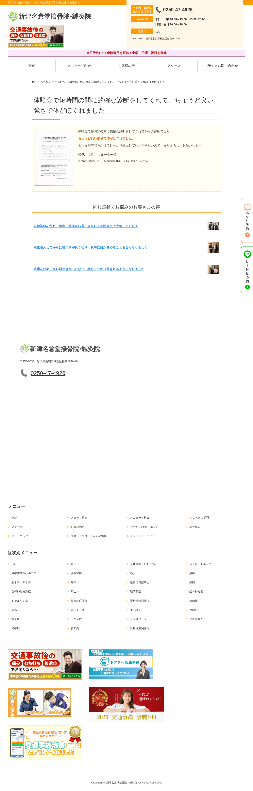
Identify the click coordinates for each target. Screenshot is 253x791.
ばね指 (193, 600)
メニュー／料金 (79, 66)
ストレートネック (200, 563)
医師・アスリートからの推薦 (89, 536)
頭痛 (14, 609)
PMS (14, 563)
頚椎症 (15, 628)
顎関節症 (135, 591)
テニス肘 (76, 619)
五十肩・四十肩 (21, 582)
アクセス (174, 66)
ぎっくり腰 (78, 609)
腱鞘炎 (75, 628)
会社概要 (194, 526)
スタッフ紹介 (79, 517)
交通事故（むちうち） (144, 563)
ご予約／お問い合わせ (221, 66)
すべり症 (135, 609)
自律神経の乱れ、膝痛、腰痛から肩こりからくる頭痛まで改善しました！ (86, 226)
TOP (31, 66)
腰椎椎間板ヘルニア (23, 573)
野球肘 (193, 609)
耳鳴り (75, 582)
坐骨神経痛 (196, 591)
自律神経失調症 (21, 591)
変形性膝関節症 (139, 600)
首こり (75, 563)
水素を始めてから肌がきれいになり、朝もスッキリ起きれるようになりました (89, 269)
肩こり (75, 591)
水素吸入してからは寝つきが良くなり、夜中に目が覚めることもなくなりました (90, 247)
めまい (134, 573)
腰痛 (192, 573)
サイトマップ (19, 536)
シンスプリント (139, 619)
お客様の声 (126, 66)
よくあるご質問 (199, 517)
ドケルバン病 (19, 600)
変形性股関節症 (139, 628)
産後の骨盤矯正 (139, 582)
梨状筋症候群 (79, 600)
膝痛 (192, 582)
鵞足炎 (15, 619)
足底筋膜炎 (196, 619)
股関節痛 (76, 573)
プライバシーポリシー (144, 536)
